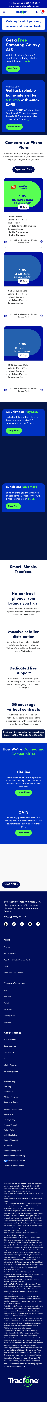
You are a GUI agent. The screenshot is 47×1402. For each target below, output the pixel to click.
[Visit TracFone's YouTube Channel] (30, 925)
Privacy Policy (9, 1120)
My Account (8, 1022)
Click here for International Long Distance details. (21, 1240)
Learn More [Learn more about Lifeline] (24, 792)
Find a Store (9, 1052)
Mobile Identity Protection (14, 1151)
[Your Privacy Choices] (23, 1162)
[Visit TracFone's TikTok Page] (38, 925)
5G (5, 1059)
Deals (6, 966)
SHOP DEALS (11, 884)
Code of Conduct (11, 1140)
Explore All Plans (23, 169)
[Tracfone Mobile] (21, 12)
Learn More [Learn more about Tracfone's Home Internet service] (14, 126)
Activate (7, 1003)
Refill (5, 990)
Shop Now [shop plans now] (13, 506)
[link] (41, 12)
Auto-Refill (7, 997)
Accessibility (9, 1145)
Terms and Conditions (13, 1110)
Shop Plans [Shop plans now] (14, 430)
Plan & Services (10, 954)
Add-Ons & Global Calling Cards (17, 960)
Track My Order (9, 1016)
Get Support (8, 1009)
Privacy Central (10, 1125)
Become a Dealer (11, 1102)
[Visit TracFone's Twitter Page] (22, 925)
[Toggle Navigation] (4, 12)
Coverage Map (10, 1046)
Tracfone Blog (9, 1082)
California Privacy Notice (14, 1166)
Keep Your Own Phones (13, 973)
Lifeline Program (10, 1065)
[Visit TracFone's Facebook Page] (6, 925)
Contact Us (8, 1092)
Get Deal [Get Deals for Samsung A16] (13, 68)
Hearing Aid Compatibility (14, 1156)
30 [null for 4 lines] (23, 207)
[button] (36, 12)
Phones (7, 947)
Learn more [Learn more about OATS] (23, 833)
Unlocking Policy (10, 1135)
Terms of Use (9, 1115)
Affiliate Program (11, 1097)
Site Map (7, 1087)
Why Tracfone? (10, 1040)
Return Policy (9, 1130)
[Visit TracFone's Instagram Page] (14, 925)
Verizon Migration (11, 1072)
